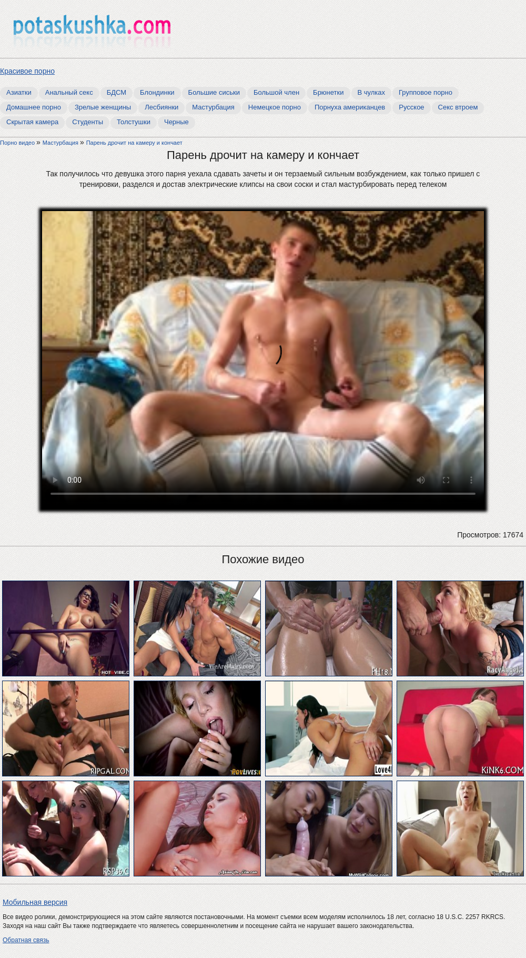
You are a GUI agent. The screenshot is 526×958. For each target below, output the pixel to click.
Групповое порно (425, 92)
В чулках (372, 92)
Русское (411, 107)
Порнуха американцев (350, 107)
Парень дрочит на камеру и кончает (134, 142)
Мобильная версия (35, 902)
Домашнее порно (33, 107)
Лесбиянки (161, 107)
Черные (176, 122)
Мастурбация (213, 107)
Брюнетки (328, 92)
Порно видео (18, 142)
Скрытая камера (32, 122)
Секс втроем (458, 107)
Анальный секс (69, 92)
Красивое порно (27, 71)
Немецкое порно (274, 107)
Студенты (87, 122)
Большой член (276, 92)
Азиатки (19, 92)
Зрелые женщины (103, 107)
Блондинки (157, 92)
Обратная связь (26, 940)
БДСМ (116, 92)
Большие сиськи (214, 92)
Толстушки (133, 122)
